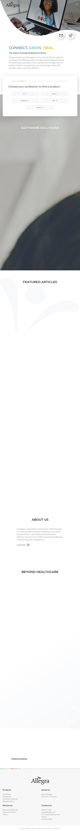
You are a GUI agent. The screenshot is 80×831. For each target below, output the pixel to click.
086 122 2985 (46, 810)
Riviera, (44, 817)
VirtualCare (7, 794)
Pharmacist (24, 100)
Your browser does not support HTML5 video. (34, 554)
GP (24, 94)
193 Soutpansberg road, (50, 814)
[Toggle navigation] (77, 4)
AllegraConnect (9, 801)
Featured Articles (9, 812)
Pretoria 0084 (46, 819)
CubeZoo (48, 828)
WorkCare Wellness (10, 799)
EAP (54, 100)
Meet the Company (49, 797)
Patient (39, 107)
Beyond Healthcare (10, 810)
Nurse (54, 94)
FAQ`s (5, 814)
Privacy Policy (56, 828)
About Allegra (46, 794)
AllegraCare (7, 797)
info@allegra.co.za (48, 812)
